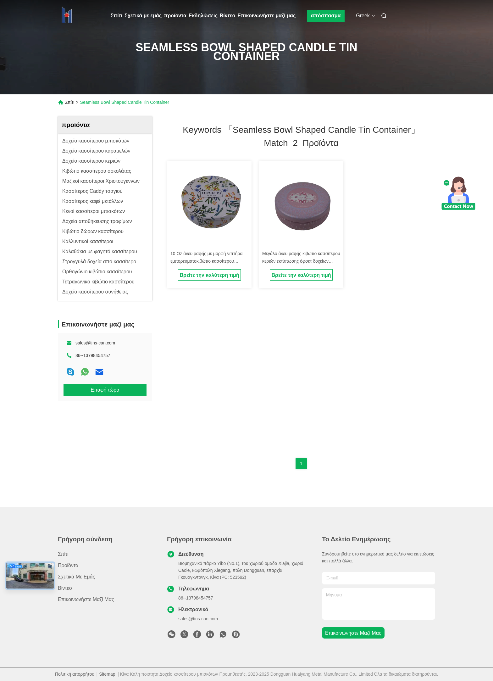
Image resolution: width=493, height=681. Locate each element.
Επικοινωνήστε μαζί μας (266, 15)
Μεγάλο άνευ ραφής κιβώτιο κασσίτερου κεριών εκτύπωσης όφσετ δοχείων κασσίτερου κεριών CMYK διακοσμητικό (301, 261)
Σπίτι (117, 15)
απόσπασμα (326, 15)
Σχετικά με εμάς (143, 15)
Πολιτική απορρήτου (74, 674)
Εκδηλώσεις (203, 15)
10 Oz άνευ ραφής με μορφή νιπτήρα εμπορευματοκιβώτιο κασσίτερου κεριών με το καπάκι (206, 261)
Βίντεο (227, 15)
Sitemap (107, 674)
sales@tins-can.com (95, 342)
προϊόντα (175, 15)
